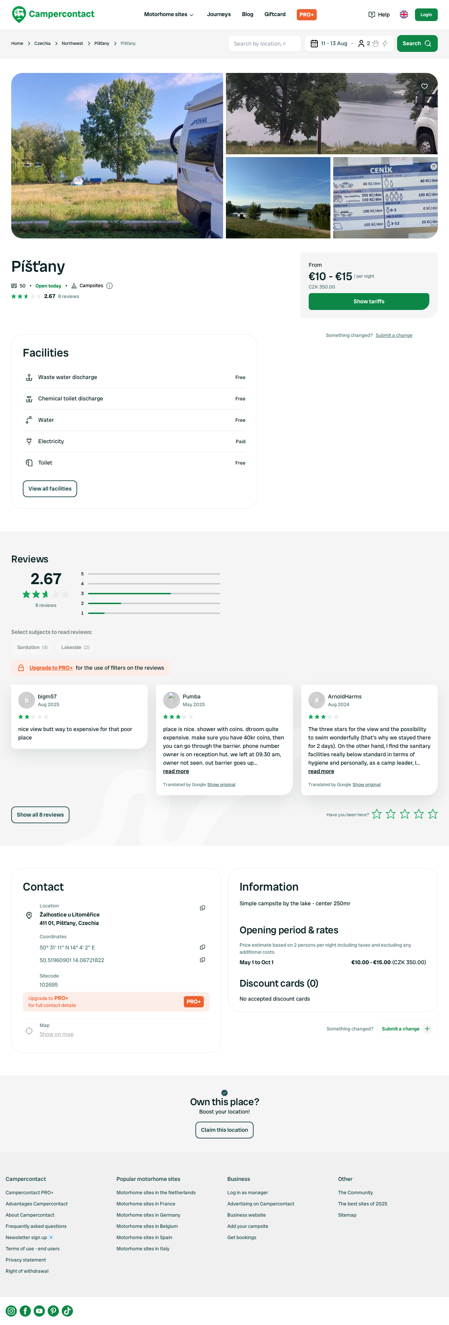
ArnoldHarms (345, 696)
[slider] (405, 814)
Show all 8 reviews (40, 814)
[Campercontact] (53, 14)
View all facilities (50, 488)
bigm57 (47, 696)
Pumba (192, 696)
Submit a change (394, 335)
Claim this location (224, 1130)
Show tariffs (369, 301)
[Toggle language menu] (403, 14)
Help (379, 14)
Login (426, 15)
